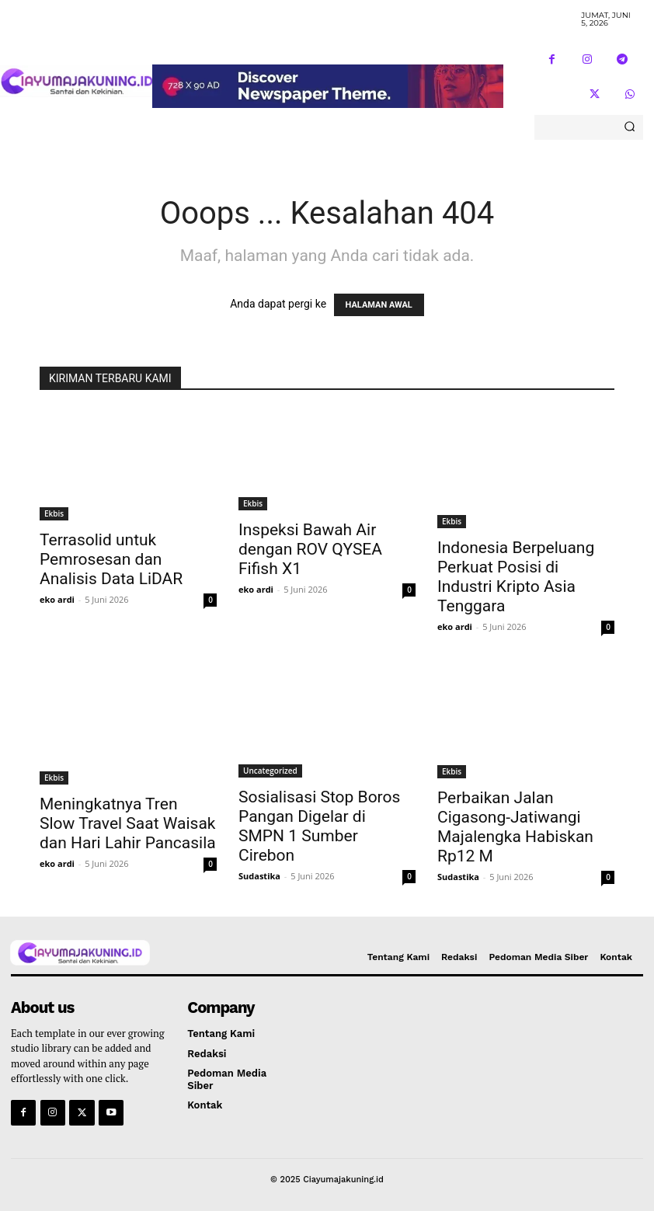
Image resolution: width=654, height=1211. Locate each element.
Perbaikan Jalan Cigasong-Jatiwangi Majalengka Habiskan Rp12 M (515, 826)
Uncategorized (270, 770)
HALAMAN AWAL (379, 305)
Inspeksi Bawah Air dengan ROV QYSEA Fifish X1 (310, 549)
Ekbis (54, 513)
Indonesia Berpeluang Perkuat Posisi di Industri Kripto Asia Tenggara (515, 576)
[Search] (629, 127)
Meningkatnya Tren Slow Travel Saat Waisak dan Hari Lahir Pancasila (128, 823)
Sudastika (259, 876)
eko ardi (57, 599)
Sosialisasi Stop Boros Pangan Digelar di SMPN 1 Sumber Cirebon (319, 826)
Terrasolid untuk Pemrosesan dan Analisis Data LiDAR (111, 559)
